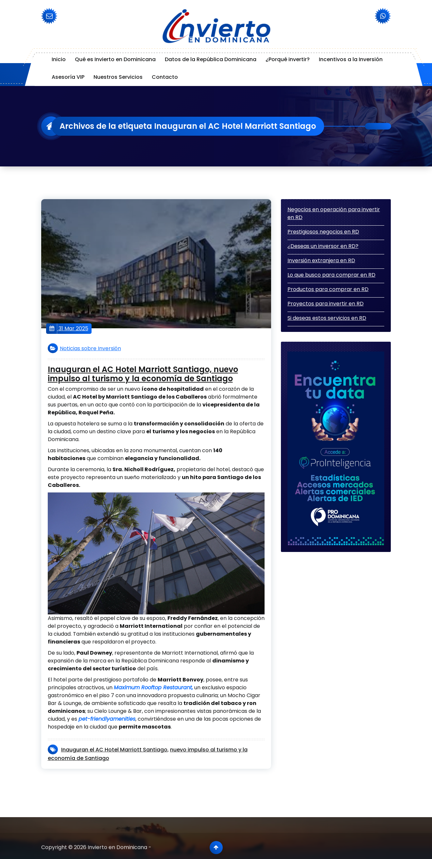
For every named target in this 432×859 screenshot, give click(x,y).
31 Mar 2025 (68, 328)
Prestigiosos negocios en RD (323, 231)
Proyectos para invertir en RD (325, 303)
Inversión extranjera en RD (321, 260)
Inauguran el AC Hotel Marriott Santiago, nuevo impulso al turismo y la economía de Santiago (143, 374)
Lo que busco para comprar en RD (331, 275)
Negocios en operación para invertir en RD (333, 213)
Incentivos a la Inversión (351, 59)
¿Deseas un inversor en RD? (322, 246)
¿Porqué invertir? (288, 59)
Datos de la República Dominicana (210, 59)
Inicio (59, 59)
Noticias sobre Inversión (90, 348)
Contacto (165, 77)
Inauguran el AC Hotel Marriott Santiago (114, 749)
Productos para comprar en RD (328, 289)
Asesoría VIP (68, 77)
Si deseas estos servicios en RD (326, 318)
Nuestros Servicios (118, 77)
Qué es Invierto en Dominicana (115, 59)
